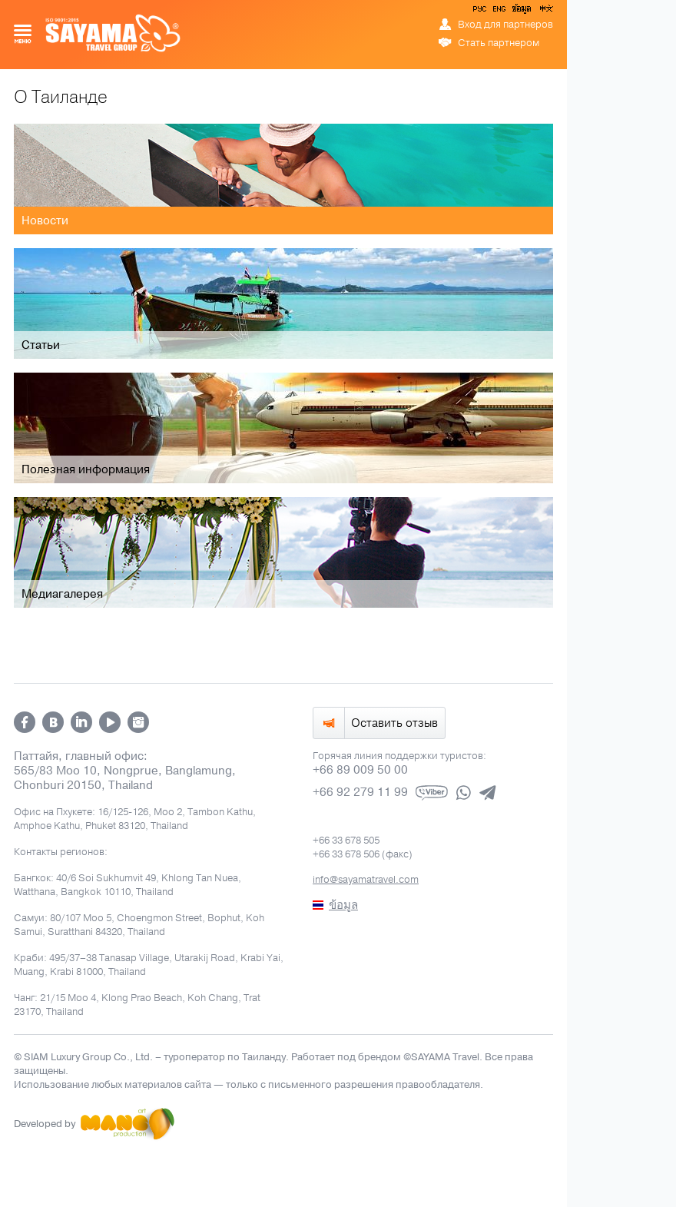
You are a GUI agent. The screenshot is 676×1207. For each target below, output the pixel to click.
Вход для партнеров (505, 25)
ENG (497, 11)
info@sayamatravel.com (366, 880)
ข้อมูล (521, 11)
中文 (545, 11)
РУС (481, 11)
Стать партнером (498, 43)
